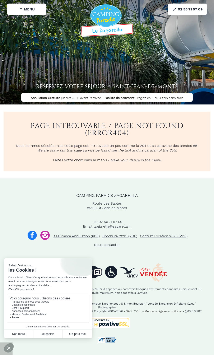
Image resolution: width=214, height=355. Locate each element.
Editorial (176, 311)
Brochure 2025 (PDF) (119, 236)
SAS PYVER (133, 311)
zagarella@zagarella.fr (112, 226)
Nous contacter (107, 245)
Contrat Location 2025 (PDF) (163, 236)
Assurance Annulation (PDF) (77, 236)
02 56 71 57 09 (110, 222)
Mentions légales (156, 311)
